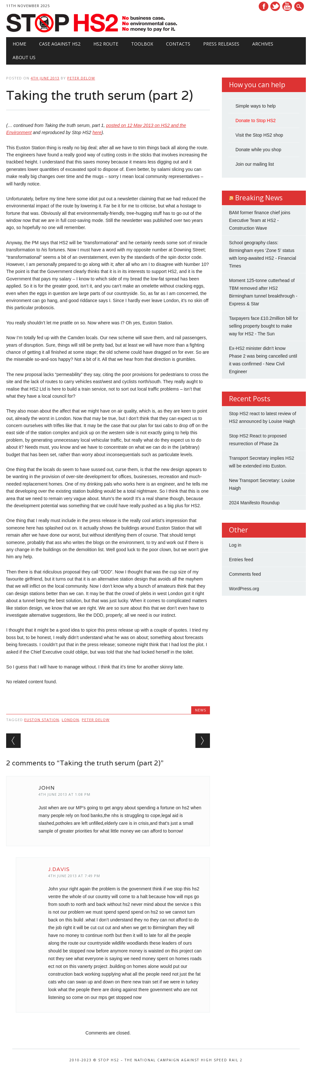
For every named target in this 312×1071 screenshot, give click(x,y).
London (70, 719)
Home (19, 44)
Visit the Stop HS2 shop (259, 135)
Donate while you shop (258, 149)
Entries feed (241, 559)
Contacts (178, 44)
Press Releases (221, 44)
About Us (24, 57)
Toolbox (142, 44)
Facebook (263, 6)
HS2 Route (105, 44)
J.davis (59, 869)
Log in (235, 545)
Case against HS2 (59, 44)
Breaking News (259, 197)
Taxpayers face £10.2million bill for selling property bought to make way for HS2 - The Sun (263, 326)
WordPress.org (244, 588)
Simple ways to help (255, 106)
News (200, 710)
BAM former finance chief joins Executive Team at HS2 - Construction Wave (259, 220)
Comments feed (245, 574)
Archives (262, 44)
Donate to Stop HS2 (255, 120)
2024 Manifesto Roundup (254, 502)
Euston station (41, 719)
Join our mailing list (254, 164)
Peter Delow (81, 78)
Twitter (275, 6)
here (96, 132)
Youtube (287, 6)
